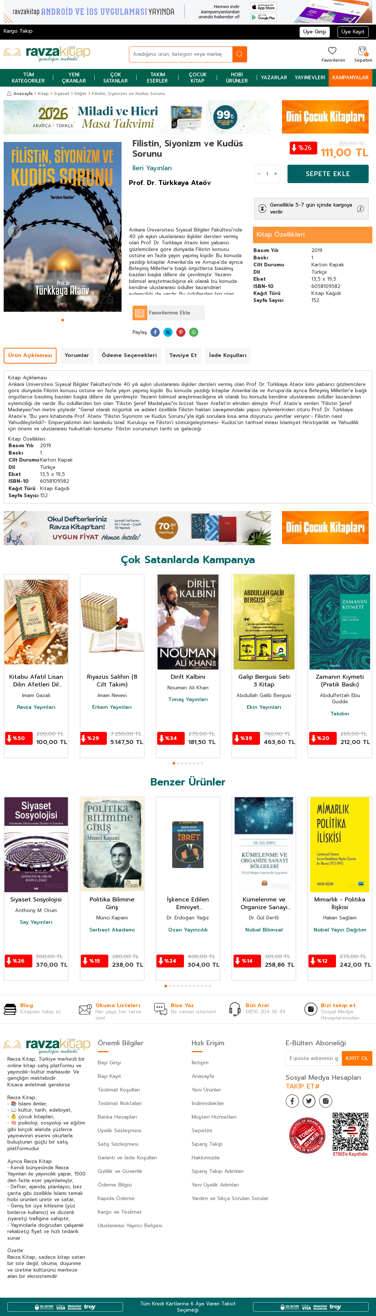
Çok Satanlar (115, 77)
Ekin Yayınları (264, 707)
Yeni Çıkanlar (74, 77)
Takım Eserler (157, 77)
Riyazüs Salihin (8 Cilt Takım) (112, 681)
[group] (63, 227)
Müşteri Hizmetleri (214, 1117)
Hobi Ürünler (237, 77)
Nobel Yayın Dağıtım (340, 930)
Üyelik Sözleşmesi (119, 1130)
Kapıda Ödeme (116, 1198)
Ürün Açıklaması (30, 355)
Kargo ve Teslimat (120, 1212)
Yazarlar (274, 77)
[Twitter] (311, 1101)
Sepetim (202, 1130)
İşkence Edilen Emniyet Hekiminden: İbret (187, 903)
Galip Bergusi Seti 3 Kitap (264, 681)
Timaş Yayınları (188, 699)
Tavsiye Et (183, 355)
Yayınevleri (309, 77)
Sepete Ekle (328, 174)
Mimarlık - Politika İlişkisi (339, 903)
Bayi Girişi (109, 1063)
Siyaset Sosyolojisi (36, 900)
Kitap (43, 93)
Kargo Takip (18, 31)
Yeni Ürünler (206, 1090)
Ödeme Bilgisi (115, 1185)
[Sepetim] (362, 54)
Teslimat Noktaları (120, 1103)
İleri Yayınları (152, 168)
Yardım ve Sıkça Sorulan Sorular (230, 1198)
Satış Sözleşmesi (118, 1144)
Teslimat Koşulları (119, 1090)
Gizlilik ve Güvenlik (120, 1171)
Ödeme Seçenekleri (129, 355)
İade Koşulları (227, 355)
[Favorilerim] (332, 54)
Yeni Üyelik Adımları (215, 1185)
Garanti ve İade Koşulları (127, 1158)
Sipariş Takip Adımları (217, 1171)
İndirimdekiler (208, 1103)
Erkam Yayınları (112, 707)
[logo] (47, 54)
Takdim (339, 714)
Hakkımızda (206, 1158)
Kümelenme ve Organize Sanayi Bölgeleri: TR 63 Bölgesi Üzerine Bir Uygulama (264, 903)
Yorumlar (77, 355)
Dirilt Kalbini (188, 677)
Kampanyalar (350, 77)
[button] (62, 320)
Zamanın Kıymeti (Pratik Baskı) (340, 681)
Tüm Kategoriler (28, 77)
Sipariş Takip (207, 1144)
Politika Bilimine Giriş (112, 903)
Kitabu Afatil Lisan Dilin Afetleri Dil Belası (36, 681)
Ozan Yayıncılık (188, 930)
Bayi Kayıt (109, 1076)
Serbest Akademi (112, 930)
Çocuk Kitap (198, 77)
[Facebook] (293, 1101)
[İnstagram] (329, 1101)
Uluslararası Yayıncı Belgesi (130, 1225)
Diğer (81, 93)
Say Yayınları (36, 922)
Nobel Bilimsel (264, 930)
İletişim (200, 1063)
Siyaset (61, 93)
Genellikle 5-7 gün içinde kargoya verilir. (311, 208)
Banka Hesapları (117, 1117)
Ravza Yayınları (36, 707)
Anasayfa (20, 93)
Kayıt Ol (357, 1058)
